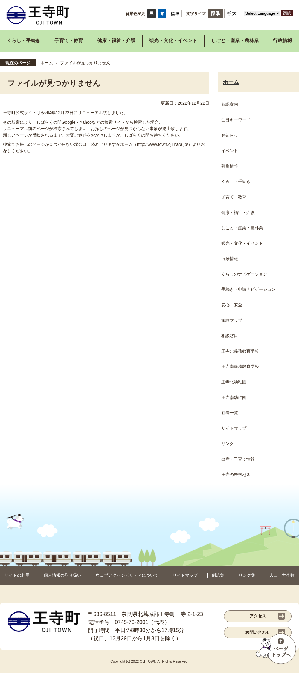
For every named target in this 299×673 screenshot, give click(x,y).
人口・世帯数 (282, 575)
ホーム (46, 62)
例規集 (218, 575)
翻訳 (287, 13)
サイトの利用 (17, 575)
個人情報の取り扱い (62, 575)
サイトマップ (185, 575)
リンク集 (247, 575)
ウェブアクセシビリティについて (127, 575)
